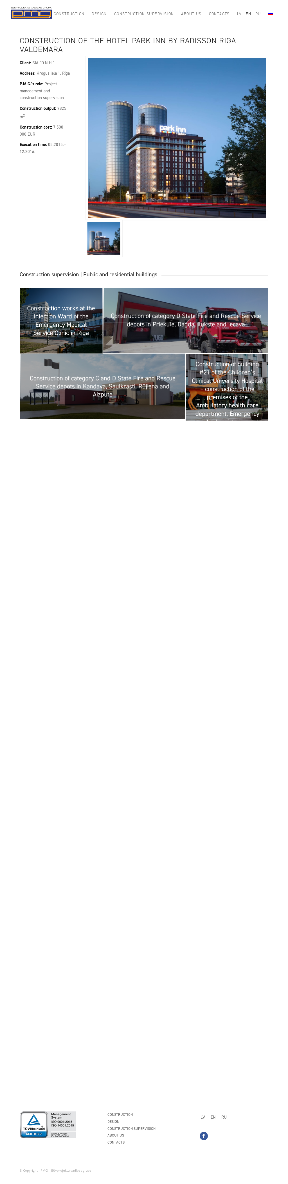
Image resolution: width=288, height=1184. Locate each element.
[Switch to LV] (203, 1117)
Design (113, 1121)
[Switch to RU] (224, 1117)
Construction (120, 1114)
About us (115, 1135)
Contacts (116, 1142)
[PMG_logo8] (31, 14)
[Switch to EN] (213, 1117)
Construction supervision (131, 1128)
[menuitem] (69, 14)
